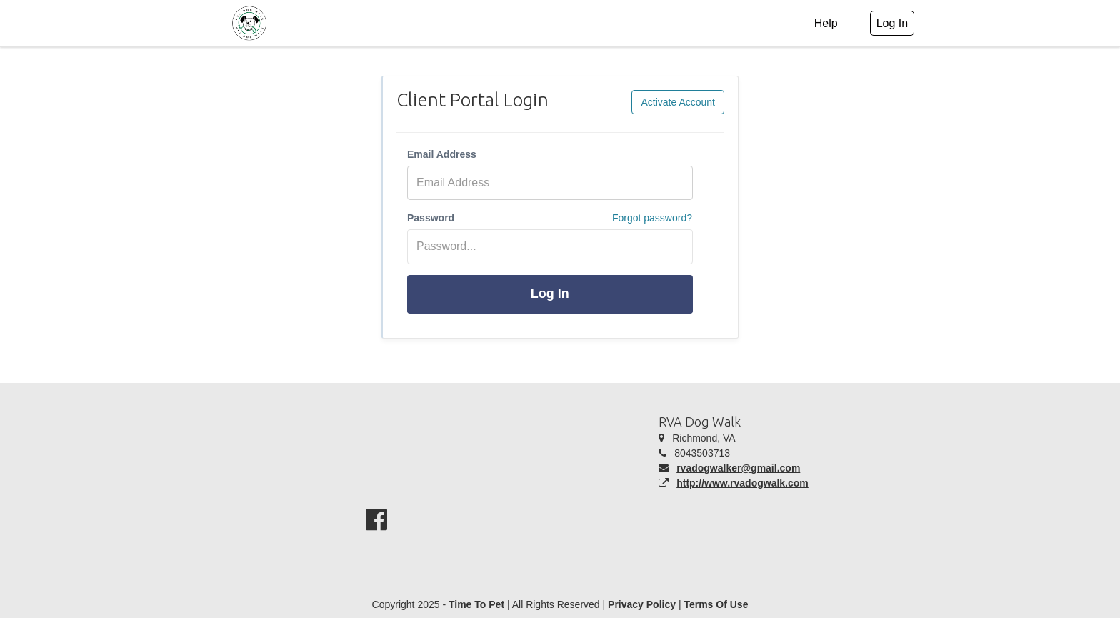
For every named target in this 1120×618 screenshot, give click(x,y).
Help (826, 23)
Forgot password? (652, 218)
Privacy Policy (642, 604)
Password (430, 218)
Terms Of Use (716, 604)
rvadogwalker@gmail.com (738, 468)
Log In (550, 293)
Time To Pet (476, 604)
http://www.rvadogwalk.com (742, 483)
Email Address (441, 154)
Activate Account (678, 102)
